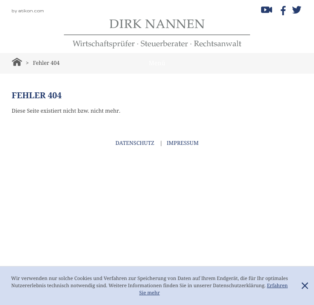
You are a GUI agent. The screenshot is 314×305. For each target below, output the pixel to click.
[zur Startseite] (157, 34)
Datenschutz (135, 143)
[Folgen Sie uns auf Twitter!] (296, 9)
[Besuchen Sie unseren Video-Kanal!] (266, 9)
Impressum (182, 143)
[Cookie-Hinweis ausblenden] (304, 286)
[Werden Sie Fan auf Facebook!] (281, 9)
